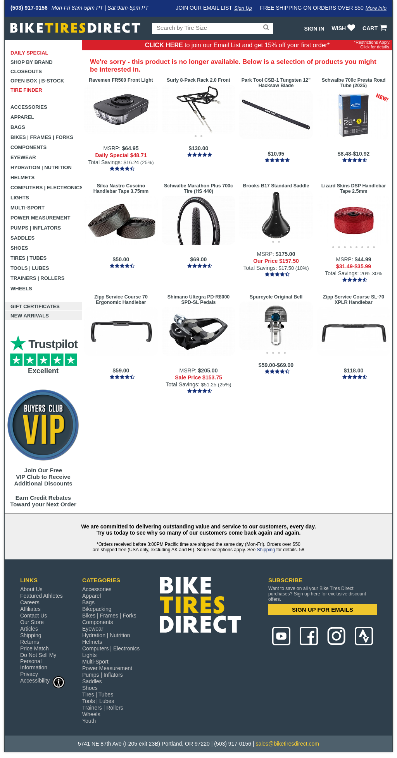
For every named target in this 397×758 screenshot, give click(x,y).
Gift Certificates (35, 306)
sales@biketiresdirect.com (287, 744)
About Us (31, 589)
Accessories (28, 107)
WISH (344, 28)
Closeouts (26, 71)
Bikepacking (97, 609)
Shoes (19, 248)
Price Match (34, 648)
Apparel (22, 117)
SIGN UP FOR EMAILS (322, 609)
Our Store (32, 622)
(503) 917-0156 (29, 8)
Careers (30, 602)
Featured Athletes (41, 596)
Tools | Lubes (29, 268)
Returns (29, 642)
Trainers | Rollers (37, 278)
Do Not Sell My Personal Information (38, 661)
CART (375, 28)
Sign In (314, 29)
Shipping (266, 549)
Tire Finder (26, 90)
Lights (19, 198)
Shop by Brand (31, 62)
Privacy (29, 674)
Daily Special (29, 53)
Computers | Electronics (46, 187)
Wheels (21, 289)
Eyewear (23, 157)
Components (28, 147)
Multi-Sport (27, 208)
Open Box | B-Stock (37, 81)
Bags (17, 127)
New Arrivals (29, 316)
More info (376, 8)
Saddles (22, 238)
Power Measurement (40, 218)
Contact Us (33, 615)
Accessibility (42, 680)
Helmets (22, 177)
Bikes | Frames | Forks (41, 137)
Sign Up (243, 8)
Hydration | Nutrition (41, 167)
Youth (89, 721)
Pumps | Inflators (35, 228)
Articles (29, 629)
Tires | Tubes (28, 258)
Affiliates (30, 609)
